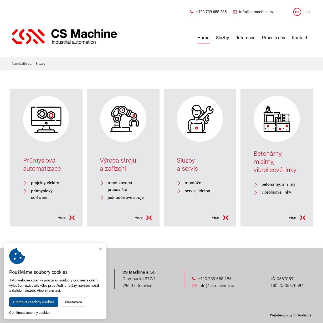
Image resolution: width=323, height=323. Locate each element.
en (307, 11)
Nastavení (73, 302)
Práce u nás (273, 37)
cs (297, 11)
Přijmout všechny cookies (33, 302)
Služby (222, 37)
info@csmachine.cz (256, 11)
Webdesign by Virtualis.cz (290, 315)
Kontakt (299, 37)
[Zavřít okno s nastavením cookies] (100, 249)
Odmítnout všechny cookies (29, 313)
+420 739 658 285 (211, 11)
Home (203, 37)
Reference (245, 37)
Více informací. (49, 290)
